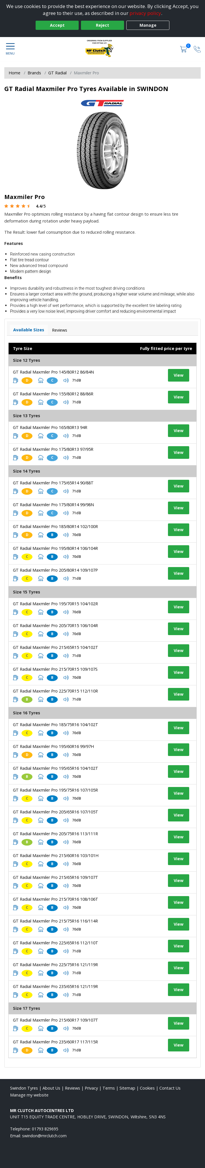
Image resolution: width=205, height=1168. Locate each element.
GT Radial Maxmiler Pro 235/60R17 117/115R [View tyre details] (55, 1042)
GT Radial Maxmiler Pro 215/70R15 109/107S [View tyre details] (55, 669)
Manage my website (29, 1095)
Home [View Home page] (14, 73)
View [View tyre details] (178, 375)
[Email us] (44, 1135)
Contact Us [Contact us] (170, 1088)
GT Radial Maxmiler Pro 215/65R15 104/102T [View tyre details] (55, 647)
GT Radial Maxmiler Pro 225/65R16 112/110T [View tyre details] (55, 942)
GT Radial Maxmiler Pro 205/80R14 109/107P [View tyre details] (55, 570)
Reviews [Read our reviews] (72, 1088)
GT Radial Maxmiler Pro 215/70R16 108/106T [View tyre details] (55, 899)
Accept (57, 25)
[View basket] (184, 49)
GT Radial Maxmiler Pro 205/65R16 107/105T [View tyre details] (55, 812)
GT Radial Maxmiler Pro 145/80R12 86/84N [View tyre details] (53, 372)
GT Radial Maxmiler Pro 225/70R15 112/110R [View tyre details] (55, 691)
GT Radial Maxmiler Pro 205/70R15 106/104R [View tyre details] (55, 625)
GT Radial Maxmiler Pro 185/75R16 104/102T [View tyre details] (55, 724)
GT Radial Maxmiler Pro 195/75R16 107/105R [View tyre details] (55, 790)
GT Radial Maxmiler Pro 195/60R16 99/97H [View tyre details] (53, 746)
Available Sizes (28, 329)
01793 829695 (45, 1129)
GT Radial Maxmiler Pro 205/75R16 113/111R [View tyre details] (55, 833)
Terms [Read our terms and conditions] (108, 1088)
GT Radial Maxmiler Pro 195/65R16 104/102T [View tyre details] (55, 768)
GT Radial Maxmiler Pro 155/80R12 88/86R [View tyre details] (53, 394)
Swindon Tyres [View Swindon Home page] (24, 1088)
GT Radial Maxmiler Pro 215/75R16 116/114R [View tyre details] (55, 921)
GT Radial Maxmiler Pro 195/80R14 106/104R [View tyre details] (55, 548)
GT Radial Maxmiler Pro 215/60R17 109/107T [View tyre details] (55, 1020)
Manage (148, 25)
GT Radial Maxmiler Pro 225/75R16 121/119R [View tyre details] (55, 964)
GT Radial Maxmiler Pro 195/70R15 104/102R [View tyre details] (55, 603)
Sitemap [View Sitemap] (127, 1088)
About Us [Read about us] (51, 1088)
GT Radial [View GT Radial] (57, 73)
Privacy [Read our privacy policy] (91, 1088)
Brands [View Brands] (34, 73)
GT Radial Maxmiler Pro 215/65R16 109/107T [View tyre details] (55, 877)
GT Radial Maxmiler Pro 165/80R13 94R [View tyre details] (50, 427)
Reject (102, 25)
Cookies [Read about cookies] (147, 1088)
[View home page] (102, 48)
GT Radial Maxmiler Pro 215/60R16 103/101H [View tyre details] (55, 855)
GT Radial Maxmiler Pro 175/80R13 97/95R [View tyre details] (53, 449)
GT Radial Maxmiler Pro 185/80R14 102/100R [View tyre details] (55, 526)
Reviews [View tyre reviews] (59, 330)
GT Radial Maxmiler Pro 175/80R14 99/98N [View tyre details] (53, 504)
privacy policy (145, 13)
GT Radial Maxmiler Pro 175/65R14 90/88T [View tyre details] (53, 483)
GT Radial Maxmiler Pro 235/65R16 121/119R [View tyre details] (55, 986)
